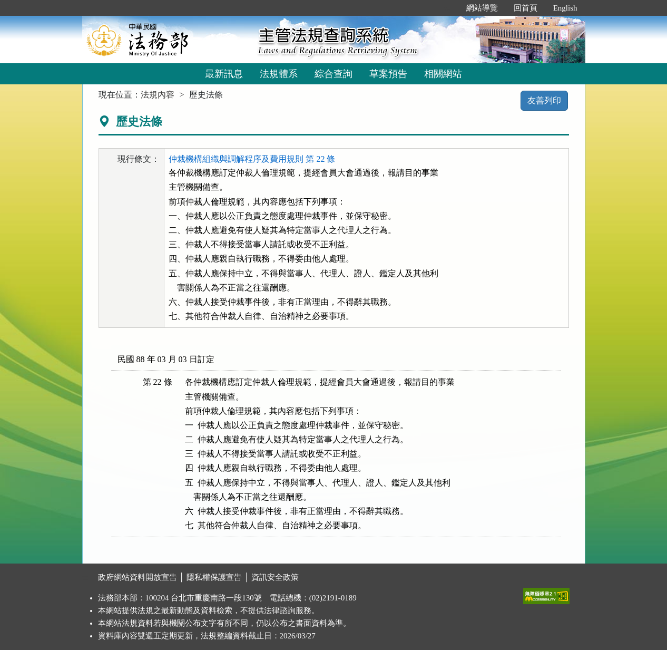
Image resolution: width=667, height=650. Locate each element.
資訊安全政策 (275, 577)
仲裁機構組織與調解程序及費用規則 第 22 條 (252, 158)
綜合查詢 (333, 74)
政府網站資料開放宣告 (137, 577)
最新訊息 (224, 74)
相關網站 (443, 74)
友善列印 (544, 100)
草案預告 (388, 74)
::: (447, 8)
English (565, 8)
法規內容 (157, 94)
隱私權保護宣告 (214, 577)
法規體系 (279, 74)
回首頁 (525, 8)
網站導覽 (482, 8)
